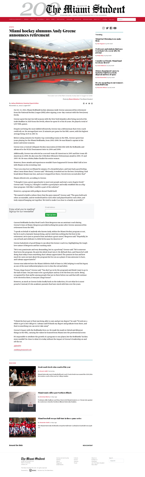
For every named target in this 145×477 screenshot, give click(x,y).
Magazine (69, 19)
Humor (76, 459)
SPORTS (11, 27)
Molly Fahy (100, 55)
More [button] (53, 19)
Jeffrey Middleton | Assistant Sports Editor (25, 103)
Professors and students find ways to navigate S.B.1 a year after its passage (109, 51)
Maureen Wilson (102, 87)
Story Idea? (111, 19)
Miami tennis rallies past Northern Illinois (55, 393)
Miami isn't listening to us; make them (108, 40)
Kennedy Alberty (45, 396)
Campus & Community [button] (15, 19)
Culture (76, 458)
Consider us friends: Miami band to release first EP (108, 62)
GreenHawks (59, 464)
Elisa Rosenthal (101, 77)
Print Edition (60, 19)
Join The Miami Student (97, 463)
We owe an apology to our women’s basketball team (109, 84)
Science (76, 461)
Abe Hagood (100, 43)
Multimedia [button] (40, 19)
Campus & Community (62, 458)
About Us (94, 458)
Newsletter (77, 19)
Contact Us (94, 459)
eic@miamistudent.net (27, 461)
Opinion (58, 459)
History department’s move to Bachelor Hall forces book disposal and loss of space (107, 73)
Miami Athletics (74, 99)
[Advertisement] (49, 305)
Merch (48, 19)
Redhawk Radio (87, 19)
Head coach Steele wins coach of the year (54, 367)
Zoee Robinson (101, 65)
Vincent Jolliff (43, 371)
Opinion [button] (26, 19)
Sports (58, 461)
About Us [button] (97, 19)
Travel (75, 463)
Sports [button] (33, 19)
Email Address (50, 207)
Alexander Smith (44, 422)
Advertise (105, 19)
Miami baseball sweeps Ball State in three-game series (59, 418)
